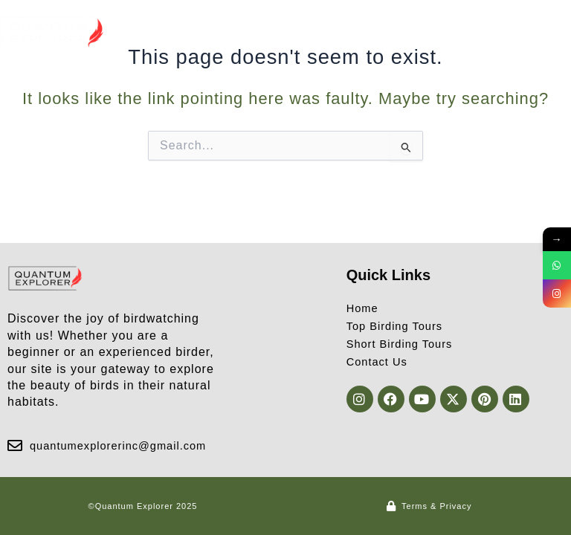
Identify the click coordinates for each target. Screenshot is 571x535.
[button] (558, 34)
